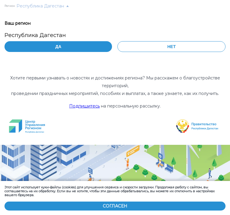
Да (58, 46)
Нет (171, 46)
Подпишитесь (84, 106)
